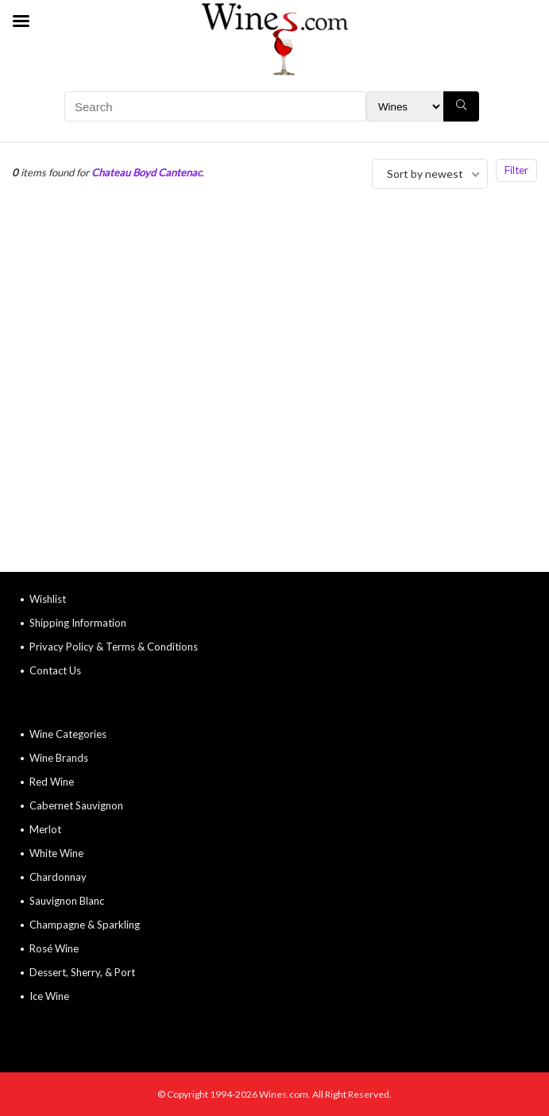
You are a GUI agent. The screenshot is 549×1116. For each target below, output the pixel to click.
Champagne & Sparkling (84, 924)
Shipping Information (77, 622)
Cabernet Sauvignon (76, 805)
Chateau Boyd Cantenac (146, 172)
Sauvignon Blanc (66, 900)
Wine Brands (58, 757)
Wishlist (47, 599)
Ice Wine (49, 996)
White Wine (56, 853)
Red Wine (51, 781)
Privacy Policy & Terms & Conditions (113, 646)
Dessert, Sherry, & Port (82, 972)
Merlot (45, 829)
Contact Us (55, 670)
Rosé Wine (54, 948)
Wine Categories (67, 734)
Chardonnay (58, 877)
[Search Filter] (404, 106)
